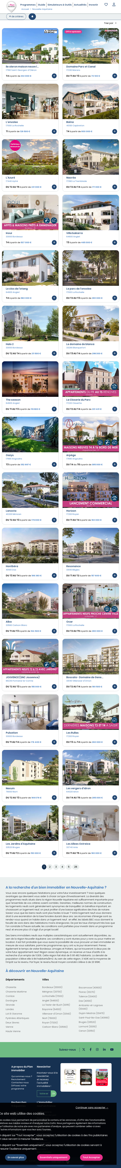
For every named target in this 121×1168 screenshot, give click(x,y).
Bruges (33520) (87, 1022)
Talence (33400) (88, 996)
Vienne (9, 1026)
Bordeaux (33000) (52, 987)
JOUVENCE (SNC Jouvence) (23, 677)
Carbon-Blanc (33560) (55, 1026)
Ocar (69, 621)
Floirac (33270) (87, 992)
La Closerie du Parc (78, 399)
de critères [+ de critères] (16, 16)
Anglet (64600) (50, 1000)
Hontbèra (12, 566)
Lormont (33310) (88, 1026)
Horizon (71, 510)
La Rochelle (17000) (52, 996)
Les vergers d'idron (78, 788)
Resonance (73, 566)
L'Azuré (10, 177)
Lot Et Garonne (14, 1013)
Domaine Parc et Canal (80, 66)
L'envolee (12, 122)
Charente (11, 987)
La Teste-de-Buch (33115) (56, 1004)
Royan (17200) (50, 1022)
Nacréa (71, 177)
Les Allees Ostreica (78, 843)
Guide (41, 4)
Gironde (10, 1004)
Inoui (9, 233)
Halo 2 (10, 344)
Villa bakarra (74, 233)
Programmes (28, 4)
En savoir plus (16, 1157)
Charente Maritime (16, 991)
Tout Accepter (91, 1157)
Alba (9, 621)
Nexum (10, 788)
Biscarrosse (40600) (90, 987)
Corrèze (10, 996)
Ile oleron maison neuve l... (22, 66)
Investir (93, 4)
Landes (10, 1009)
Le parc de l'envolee (78, 288)
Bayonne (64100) (51, 1009)
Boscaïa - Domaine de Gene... (84, 677)
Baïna (70, 122)
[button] (113, 5)
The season (13, 399)
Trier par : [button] (109, 23)
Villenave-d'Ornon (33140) (56, 1013)
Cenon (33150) (87, 1030)
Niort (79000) (49, 1018)
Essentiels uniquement (53, 1157)
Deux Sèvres (12, 1022)
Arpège (71, 455)
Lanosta (11, 510)
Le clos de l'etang (17, 288)
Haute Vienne (13, 1031)
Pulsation (12, 732)
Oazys (10, 455)
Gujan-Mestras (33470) (91, 1013)
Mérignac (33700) (52, 991)
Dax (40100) (85, 1000)
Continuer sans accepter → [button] (92, 1107)
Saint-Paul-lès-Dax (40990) (94, 1017)
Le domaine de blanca (80, 344)
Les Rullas (72, 732)
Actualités (80, 4)
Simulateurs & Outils (60, 4)
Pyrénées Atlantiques (17, 1018)
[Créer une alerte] (32, 16)
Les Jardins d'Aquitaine (20, 843)
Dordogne (11, 1000)
